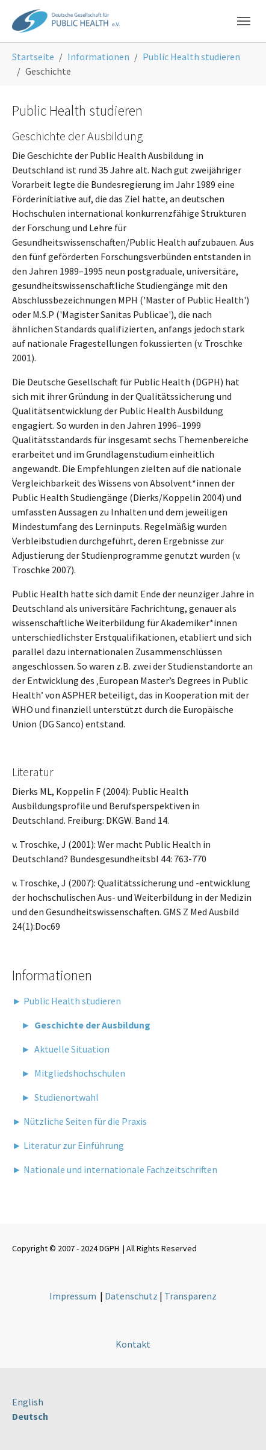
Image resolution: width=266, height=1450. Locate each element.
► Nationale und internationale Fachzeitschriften (114, 1169)
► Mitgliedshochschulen (68, 1073)
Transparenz (190, 1296)
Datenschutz (131, 1296)
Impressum (72, 1296)
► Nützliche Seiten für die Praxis (79, 1121)
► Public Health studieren (66, 1001)
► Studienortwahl (55, 1097)
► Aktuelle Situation (61, 1049)
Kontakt (133, 1344)
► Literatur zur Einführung (68, 1145)
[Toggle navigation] (244, 21)
